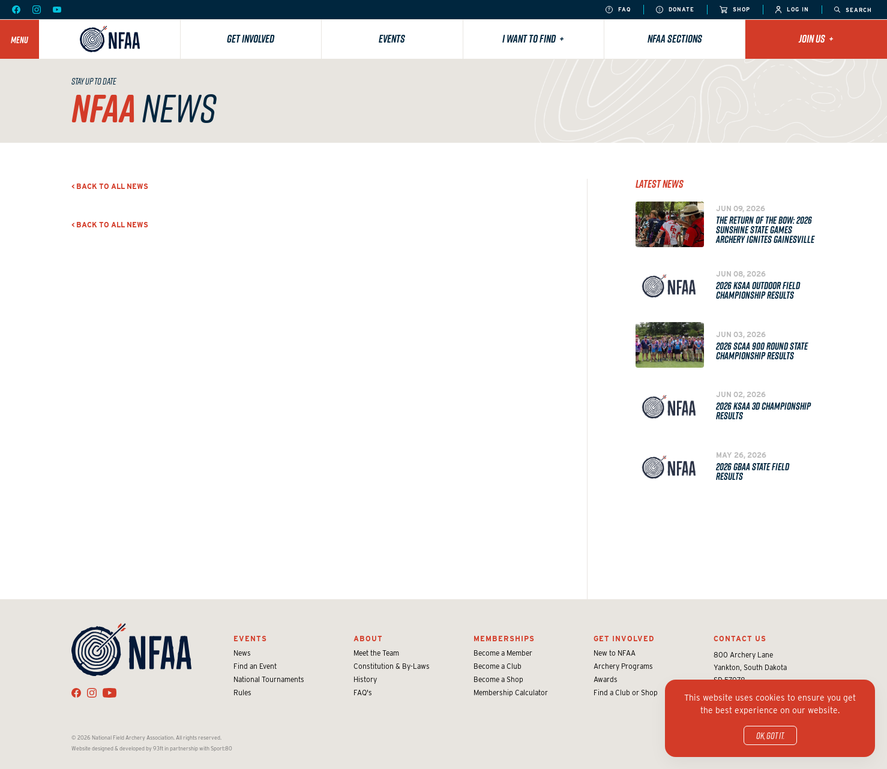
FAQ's (362, 692)
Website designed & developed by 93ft (117, 748)
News (242, 652)
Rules (242, 692)
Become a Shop (498, 679)
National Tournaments (268, 679)
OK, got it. (770, 735)
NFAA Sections (675, 38)
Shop (735, 10)
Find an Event (255, 666)
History (365, 679)
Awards (606, 679)
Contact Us (740, 638)
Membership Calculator (511, 692)
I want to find (533, 38)
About (368, 638)
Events (392, 38)
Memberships (504, 638)
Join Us (816, 38)
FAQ (618, 10)
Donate (675, 10)
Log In (792, 10)
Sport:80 (221, 748)
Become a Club (498, 666)
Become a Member (503, 652)
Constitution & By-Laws (391, 666)
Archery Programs (623, 666)
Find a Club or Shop (626, 692)
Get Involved (250, 38)
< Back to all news (109, 186)
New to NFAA (615, 652)
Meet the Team (376, 652)
